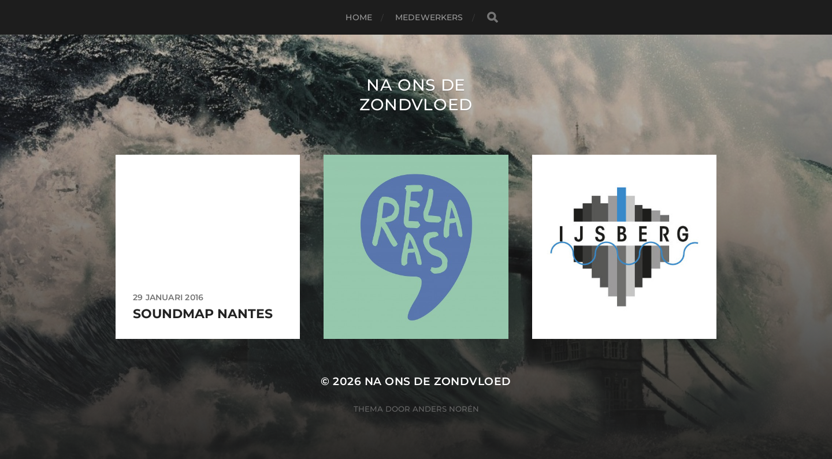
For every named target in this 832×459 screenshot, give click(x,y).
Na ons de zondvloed (416, 94)
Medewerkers (429, 17)
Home (359, 17)
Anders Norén (446, 408)
